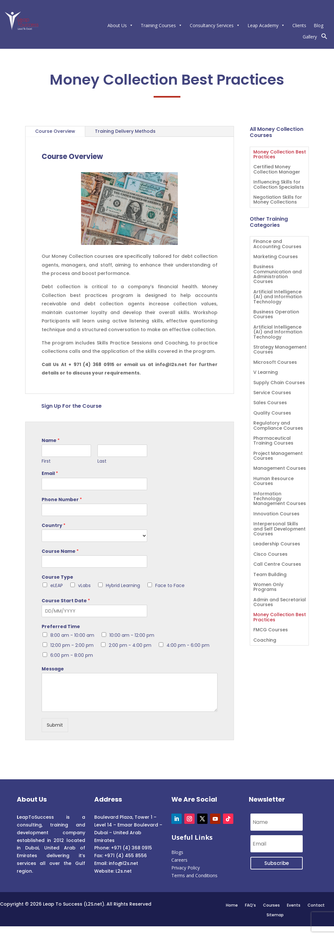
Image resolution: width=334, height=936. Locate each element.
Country (54, 525)
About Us (120, 25)
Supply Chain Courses (279, 383)
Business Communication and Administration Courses (277, 274)
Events (293, 905)
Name (51, 440)
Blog (318, 25)
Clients (299, 25)
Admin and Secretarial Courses (279, 602)
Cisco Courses (270, 554)
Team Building (270, 575)
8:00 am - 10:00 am (72, 635)
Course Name (60, 551)
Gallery (310, 37)
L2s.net (124, 871)
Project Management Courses (278, 456)
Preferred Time (61, 626)
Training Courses (161, 25)
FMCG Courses (270, 630)
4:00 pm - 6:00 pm (188, 645)
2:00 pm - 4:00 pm (130, 645)
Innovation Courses (276, 514)
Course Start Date (66, 601)
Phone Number (62, 499)
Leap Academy (266, 25)
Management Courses (279, 468)
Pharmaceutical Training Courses (273, 441)
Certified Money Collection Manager (276, 169)
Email (50, 473)
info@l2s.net (122, 863)
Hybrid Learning (123, 585)
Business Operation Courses (276, 315)
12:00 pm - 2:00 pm (72, 645)
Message (53, 669)
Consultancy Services (215, 25)
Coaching (264, 640)
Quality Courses (272, 413)
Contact (316, 905)
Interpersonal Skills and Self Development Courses (279, 529)
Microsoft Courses (275, 362)
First (46, 461)
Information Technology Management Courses (279, 499)
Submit (55, 725)
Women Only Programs (268, 587)
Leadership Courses (276, 544)
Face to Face (170, 585)
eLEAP (56, 585)
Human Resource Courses (273, 481)
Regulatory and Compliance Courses (278, 426)
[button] (324, 38)
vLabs (84, 585)
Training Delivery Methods (125, 131)
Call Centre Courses (277, 564)
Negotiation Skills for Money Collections (277, 200)
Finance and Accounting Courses (277, 244)
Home (232, 905)
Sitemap (275, 914)
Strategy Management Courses (280, 350)
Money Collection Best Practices (279, 155)
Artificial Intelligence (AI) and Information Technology (277, 297)
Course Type (57, 577)
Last (101, 461)
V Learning (265, 372)
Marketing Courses (275, 257)
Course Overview (55, 131)
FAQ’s (250, 905)
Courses (271, 905)
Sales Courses (270, 403)
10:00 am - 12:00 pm (131, 635)
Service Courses (272, 393)
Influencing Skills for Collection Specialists (278, 185)
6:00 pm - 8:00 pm (71, 655)
